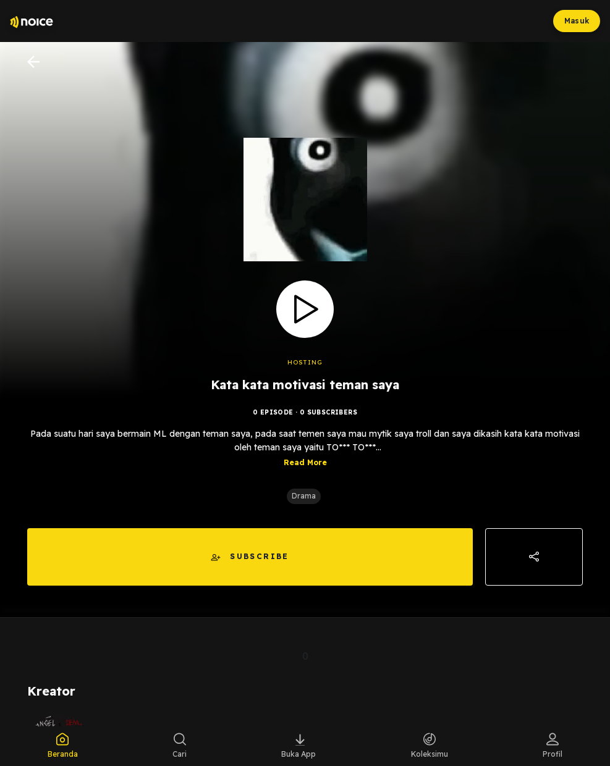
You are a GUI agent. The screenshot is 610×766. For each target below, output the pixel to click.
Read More (305, 462)
